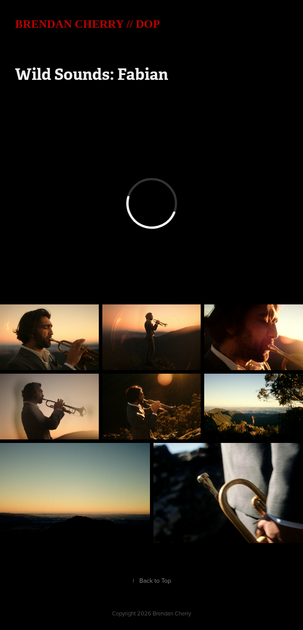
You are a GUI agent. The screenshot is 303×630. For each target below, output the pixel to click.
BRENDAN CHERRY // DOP (87, 24)
